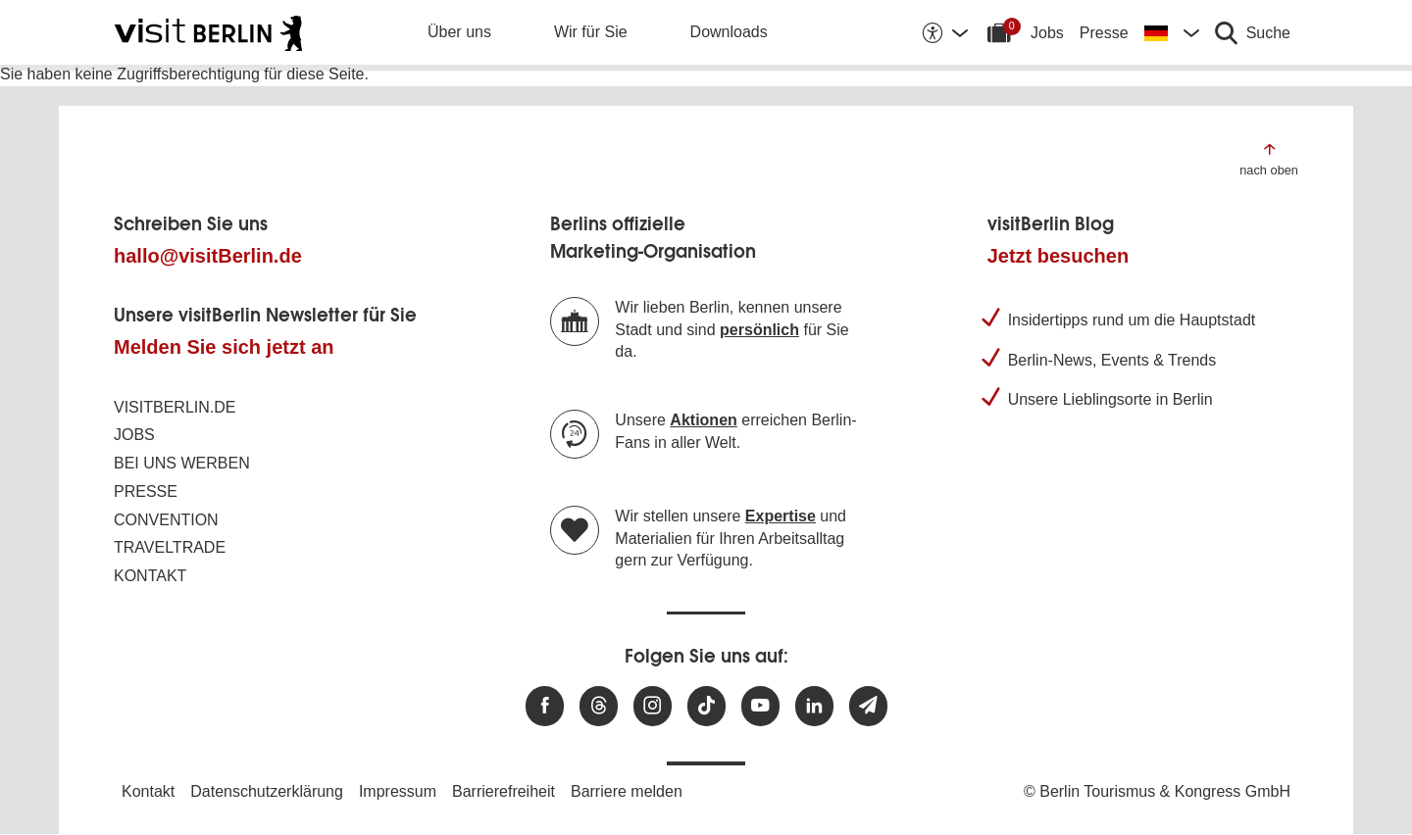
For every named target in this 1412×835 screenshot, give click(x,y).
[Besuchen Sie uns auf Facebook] (545, 706)
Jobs (1047, 33)
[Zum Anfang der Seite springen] (1268, 158)
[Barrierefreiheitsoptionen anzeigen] (944, 32)
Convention (166, 520)
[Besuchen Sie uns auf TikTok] (706, 706)
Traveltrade (170, 547)
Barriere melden (626, 791)
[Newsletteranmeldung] (868, 706)
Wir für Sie (591, 32)
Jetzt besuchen (1058, 256)
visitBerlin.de (174, 407)
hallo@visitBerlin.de (208, 256)
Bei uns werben (182, 463)
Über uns (459, 32)
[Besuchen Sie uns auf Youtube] (760, 706)
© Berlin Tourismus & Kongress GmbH (1157, 791)
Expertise (780, 516)
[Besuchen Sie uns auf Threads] (599, 706)
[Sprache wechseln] (1171, 32)
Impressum (397, 791)
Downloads (729, 32)
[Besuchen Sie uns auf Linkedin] (814, 706)
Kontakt (150, 575)
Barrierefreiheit (503, 791)
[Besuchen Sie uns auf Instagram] (652, 706)
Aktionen (703, 420)
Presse (1104, 33)
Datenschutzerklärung (266, 791)
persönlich (759, 329)
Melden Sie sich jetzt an (224, 347)
